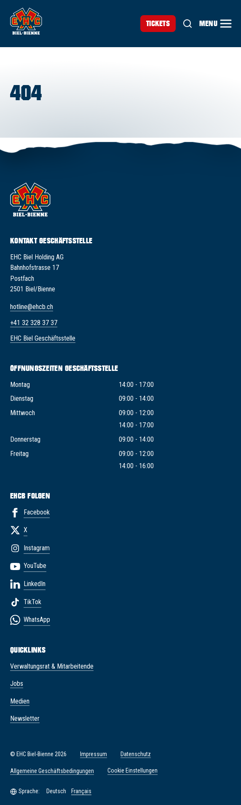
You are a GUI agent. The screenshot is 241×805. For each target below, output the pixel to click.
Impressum (93, 754)
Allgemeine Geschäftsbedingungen (52, 771)
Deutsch (56, 791)
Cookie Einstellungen (132, 771)
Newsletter (25, 719)
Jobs (16, 684)
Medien (19, 701)
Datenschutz (136, 754)
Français (81, 791)
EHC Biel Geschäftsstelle (42, 339)
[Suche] (187, 24)
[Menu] (215, 23)
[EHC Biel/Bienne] (26, 21)
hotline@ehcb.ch (31, 307)
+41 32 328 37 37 (33, 323)
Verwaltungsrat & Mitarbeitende (52, 666)
